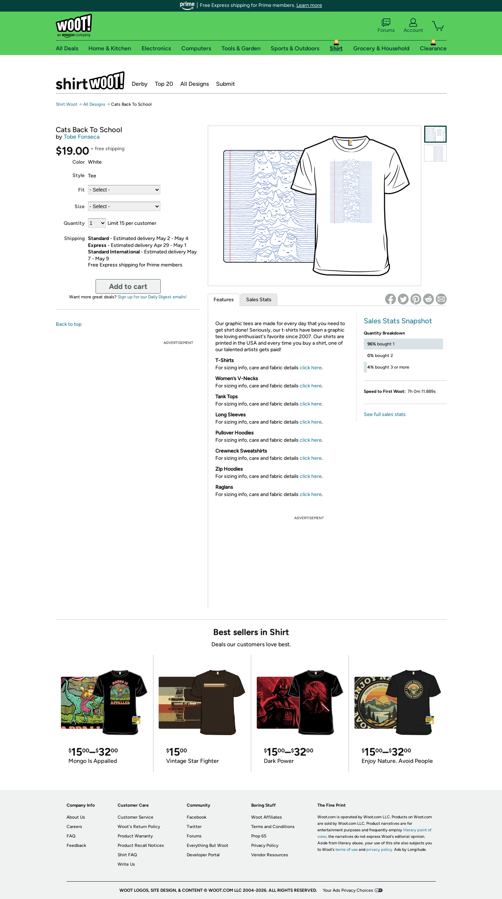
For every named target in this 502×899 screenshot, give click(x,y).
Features (224, 300)
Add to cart (128, 286)
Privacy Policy (264, 845)
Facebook (196, 817)
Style (78, 175)
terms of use (347, 849)
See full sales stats (385, 414)
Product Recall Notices (141, 845)
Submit (225, 83)
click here (311, 368)
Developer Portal (203, 854)
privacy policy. (379, 849)
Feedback (76, 845)
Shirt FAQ (127, 854)
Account (413, 25)
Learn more (309, 5)
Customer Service (135, 817)
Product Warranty (135, 836)
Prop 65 (258, 836)
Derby (140, 83)
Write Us (126, 864)
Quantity (74, 223)
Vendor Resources (269, 854)
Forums (386, 25)
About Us (76, 817)
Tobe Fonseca (82, 136)
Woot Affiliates (266, 817)
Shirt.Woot (90, 80)
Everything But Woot (207, 845)
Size (80, 206)
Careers (74, 826)
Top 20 (164, 83)
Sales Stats (258, 300)
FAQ (71, 836)
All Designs (194, 83)
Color (78, 162)
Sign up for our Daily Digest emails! (152, 296)
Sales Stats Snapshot (398, 320)
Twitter (194, 826)
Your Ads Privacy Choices (348, 890)
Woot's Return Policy (139, 826)
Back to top (68, 324)
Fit (81, 190)
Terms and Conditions (273, 826)
